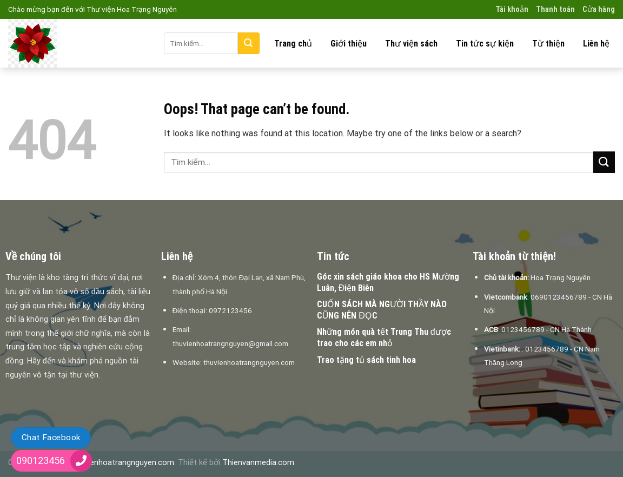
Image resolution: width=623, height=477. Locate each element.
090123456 (40, 460)
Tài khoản (511, 9)
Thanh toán (555, 9)
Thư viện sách (411, 43)
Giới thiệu (348, 43)
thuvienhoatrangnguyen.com (123, 462)
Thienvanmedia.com (258, 462)
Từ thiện (548, 43)
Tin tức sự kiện (485, 43)
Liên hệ (596, 43)
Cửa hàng (598, 9)
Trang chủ (293, 43)
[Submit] (249, 43)
